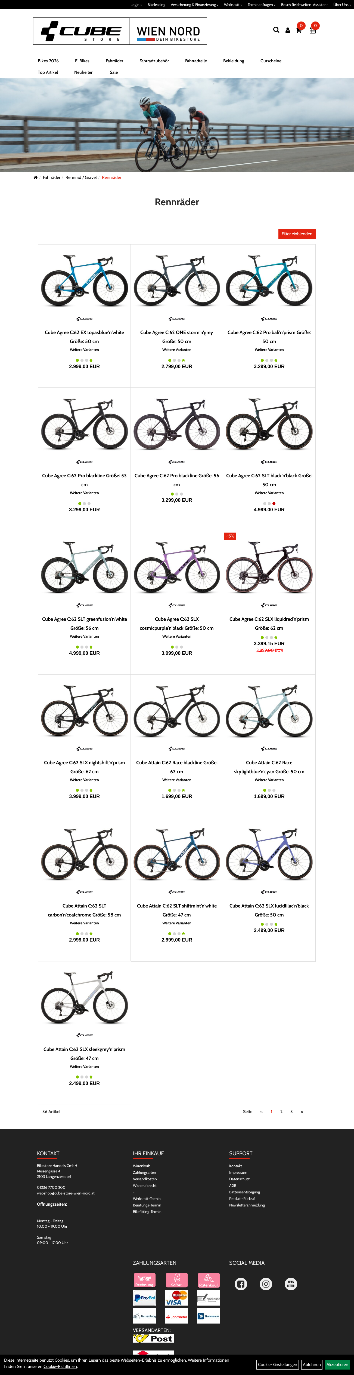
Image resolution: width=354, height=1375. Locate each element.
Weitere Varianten (84, 349)
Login (136, 4)
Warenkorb (141, 1165)
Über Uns (342, 4)
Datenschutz (239, 1179)
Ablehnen (312, 1364)
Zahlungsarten (144, 1172)
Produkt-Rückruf (242, 1198)
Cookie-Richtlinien (60, 1366)
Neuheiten (84, 72)
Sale (114, 72)
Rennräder (111, 177)
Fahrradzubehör (154, 60)
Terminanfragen (262, 4)
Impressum (238, 1172)
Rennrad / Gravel (81, 177)
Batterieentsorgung (244, 1192)
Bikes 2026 (48, 60)
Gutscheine (270, 60)
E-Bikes (82, 60)
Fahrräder (114, 60)
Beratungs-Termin (147, 1205)
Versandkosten (145, 1179)
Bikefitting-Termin (147, 1211)
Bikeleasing (156, 4)
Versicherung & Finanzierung (195, 4)
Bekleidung (233, 60)
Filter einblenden (297, 233)
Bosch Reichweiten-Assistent (304, 4)
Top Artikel (48, 72)
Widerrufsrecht (145, 1185)
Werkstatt (233, 4)
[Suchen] (276, 29)
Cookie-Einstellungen (277, 1364)
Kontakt (235, 1165)
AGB (232, 1185)
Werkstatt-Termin (147, 1198)
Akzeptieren (337, 1364)
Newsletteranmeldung (247, 1205)
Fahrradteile (196, 60)
